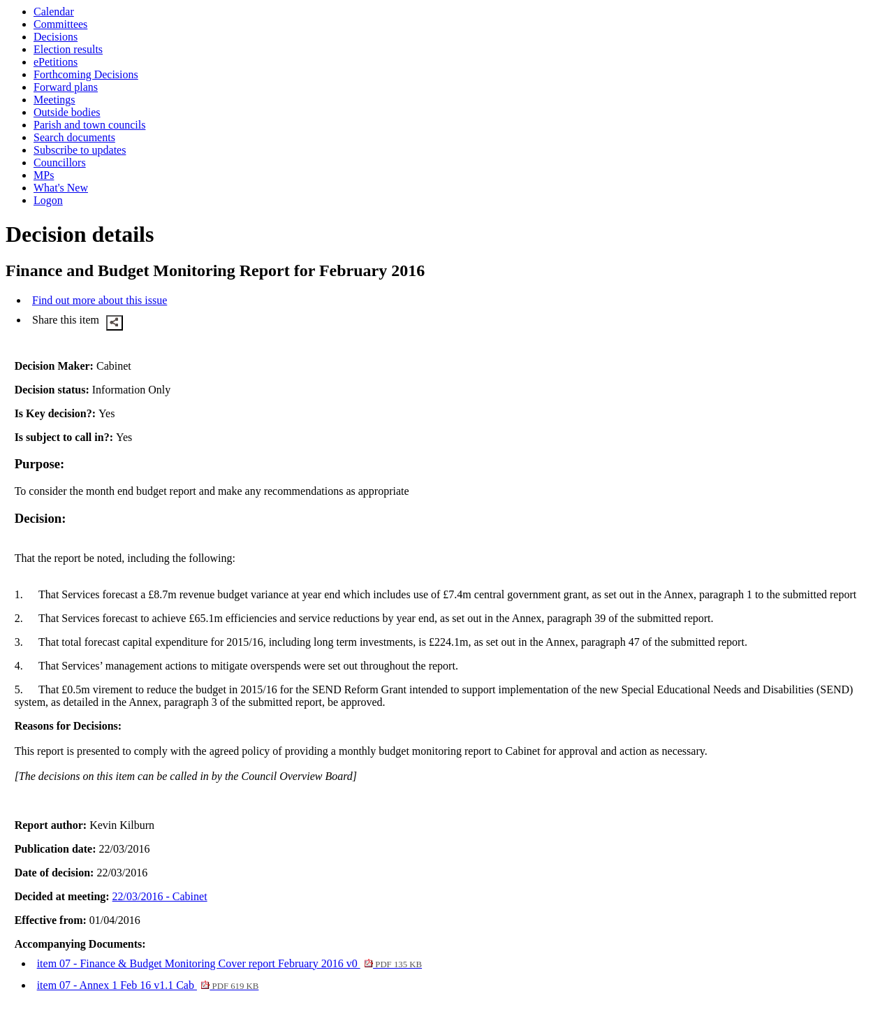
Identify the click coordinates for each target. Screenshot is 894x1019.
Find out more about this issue (99, 300)
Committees (60, 24)
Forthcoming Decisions (86, 74)
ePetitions (56, 62)
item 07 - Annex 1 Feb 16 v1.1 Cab (148, 985)
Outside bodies (67, 112)
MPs (44, 175)
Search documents (74, 137)
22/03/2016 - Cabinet (159, 896)
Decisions (56, 37)
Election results (68, 49)
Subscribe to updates (80, 150)
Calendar (54, 11)
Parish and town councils (89, 125)
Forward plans (66, 87)
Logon (48, 200)
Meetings (54, 100)
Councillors (60, 162)
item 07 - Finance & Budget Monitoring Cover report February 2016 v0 (229, 963)
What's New (61, 188)
